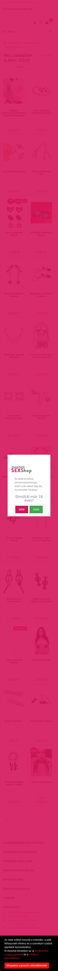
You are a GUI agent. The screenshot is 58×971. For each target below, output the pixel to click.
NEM (22, 509)
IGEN (36, 509)
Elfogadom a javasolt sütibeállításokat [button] (26, 965)
